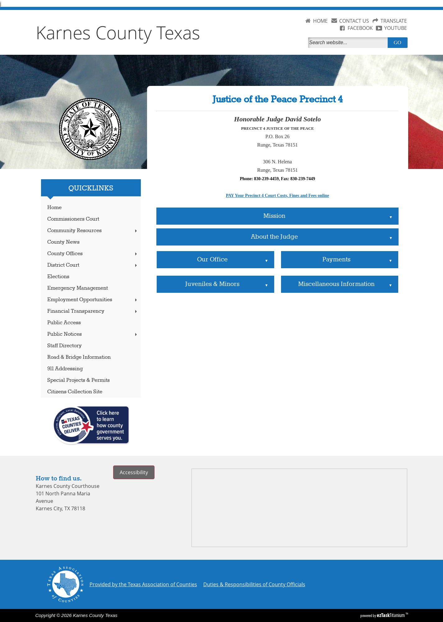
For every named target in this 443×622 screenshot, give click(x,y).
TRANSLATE (394, 20)
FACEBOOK (360, 28)
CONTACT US (354, 20)
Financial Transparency (92, 311)
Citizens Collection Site (74, 392)
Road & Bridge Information (79, 357)
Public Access (64, 323)
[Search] (349, 42)
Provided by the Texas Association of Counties (143, 584)
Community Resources (92, 230)
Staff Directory (64, 346)
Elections (58, 277)
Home (54, 207)
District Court (92, 265)
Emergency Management (77, 288)
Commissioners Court (73, 219)
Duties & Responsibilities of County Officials (254, 584)
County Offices (92, 253)
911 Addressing (65, 369)
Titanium (391, 615)
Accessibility (134, 472)
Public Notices (92, 334)
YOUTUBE (395, 28)
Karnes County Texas (118, 32)
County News (63, 242)
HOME (320, 20)
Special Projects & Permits (78, 380)
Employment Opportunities (92, 300)
